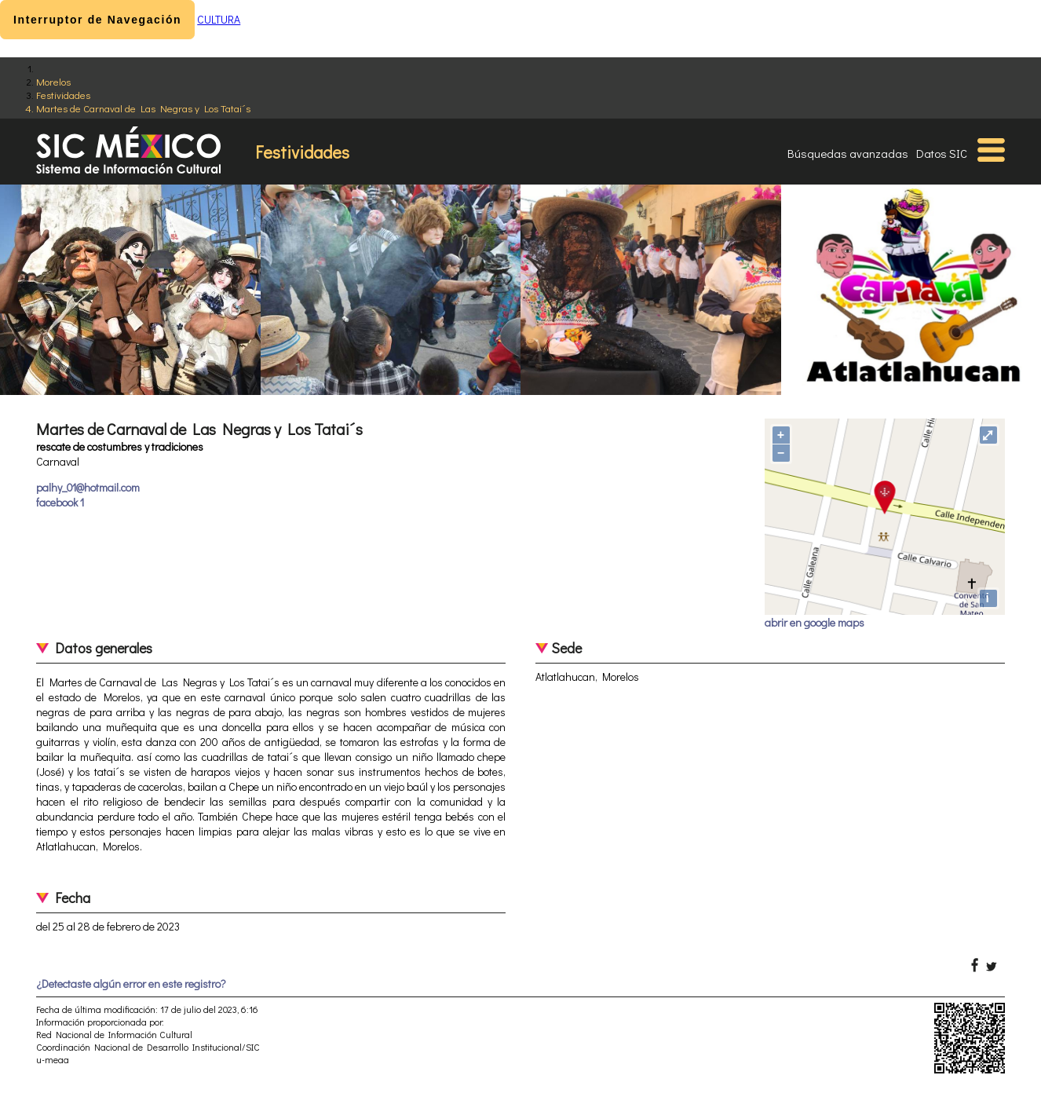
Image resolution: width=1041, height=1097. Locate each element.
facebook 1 (60, 502)
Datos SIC (941, 153)
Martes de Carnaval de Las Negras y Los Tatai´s (143, 108)
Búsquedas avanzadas (847, 153)
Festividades (63, 94)
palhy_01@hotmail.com (88, 487)
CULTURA (218, 19)
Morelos (53, 81)
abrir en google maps (814, 622)
